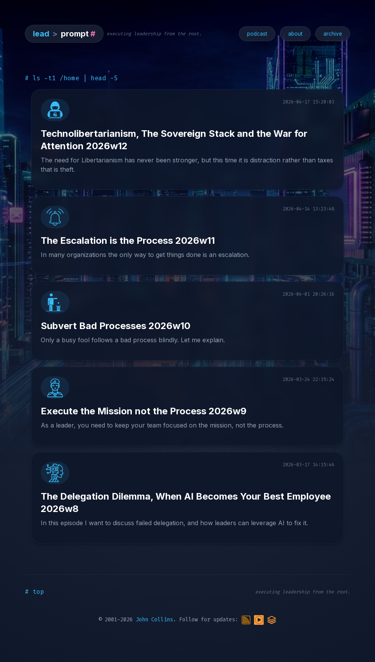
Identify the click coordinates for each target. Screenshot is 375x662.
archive (332, 34)
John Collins (154, 619)
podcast (257, 34)
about (295, 34)
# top (34, 592)
